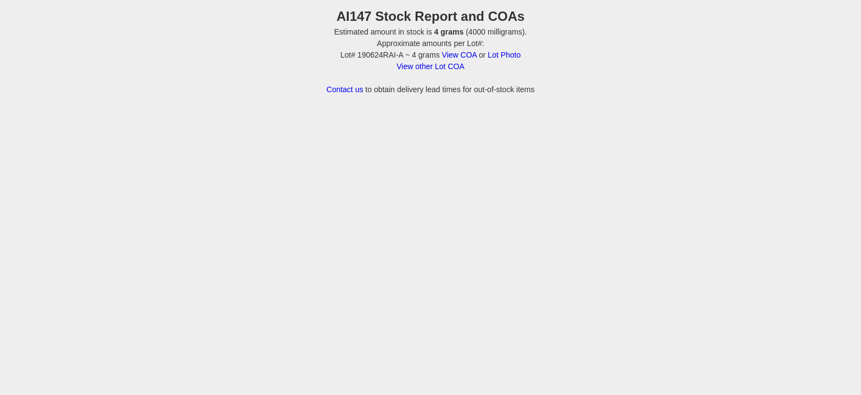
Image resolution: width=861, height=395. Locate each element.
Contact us (345, 89)
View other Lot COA (430, 66)
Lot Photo (504, 54)
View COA (459, 54)
